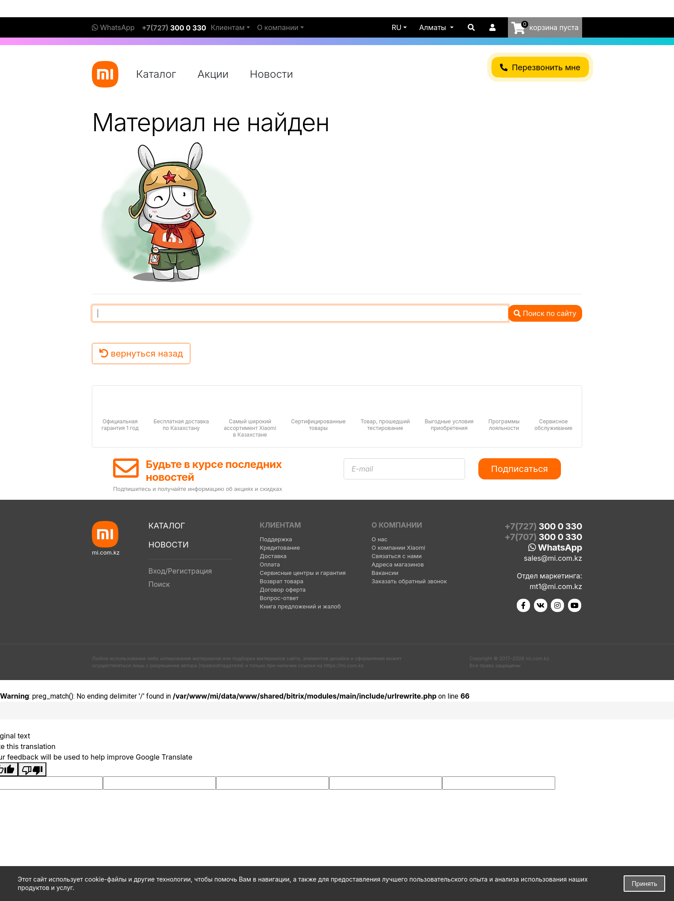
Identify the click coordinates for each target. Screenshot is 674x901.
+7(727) (174, 27)
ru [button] (396, 27)
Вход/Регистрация (180, 570)
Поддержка (276, 539)
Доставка (273, 555)
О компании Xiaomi (398, 547)
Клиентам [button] (228, 27)
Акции (213, 74)
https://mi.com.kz (344, 665)
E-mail (362, 468)
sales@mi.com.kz (553, 558)
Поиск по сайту (545, 313)
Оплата (270, 564)
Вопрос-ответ (279, 597)
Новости (271, 74)
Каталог (156, 74)
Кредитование (280, 547)
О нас (379, 539)
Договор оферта (283, 589)
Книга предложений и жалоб (300, 606)
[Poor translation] (32, 769)
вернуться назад (141, 353)
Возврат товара (281, 581)
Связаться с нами (396, 555)
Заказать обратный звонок (409, 581)
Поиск (159, 584)
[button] (436, 27)
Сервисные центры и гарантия (303, 572)
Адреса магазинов (397, 564)
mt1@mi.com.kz (556, 586)
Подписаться (519, 469)
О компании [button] (278, 27)
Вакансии (384, 572)
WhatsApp (113, 27)
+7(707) (543, 537)
